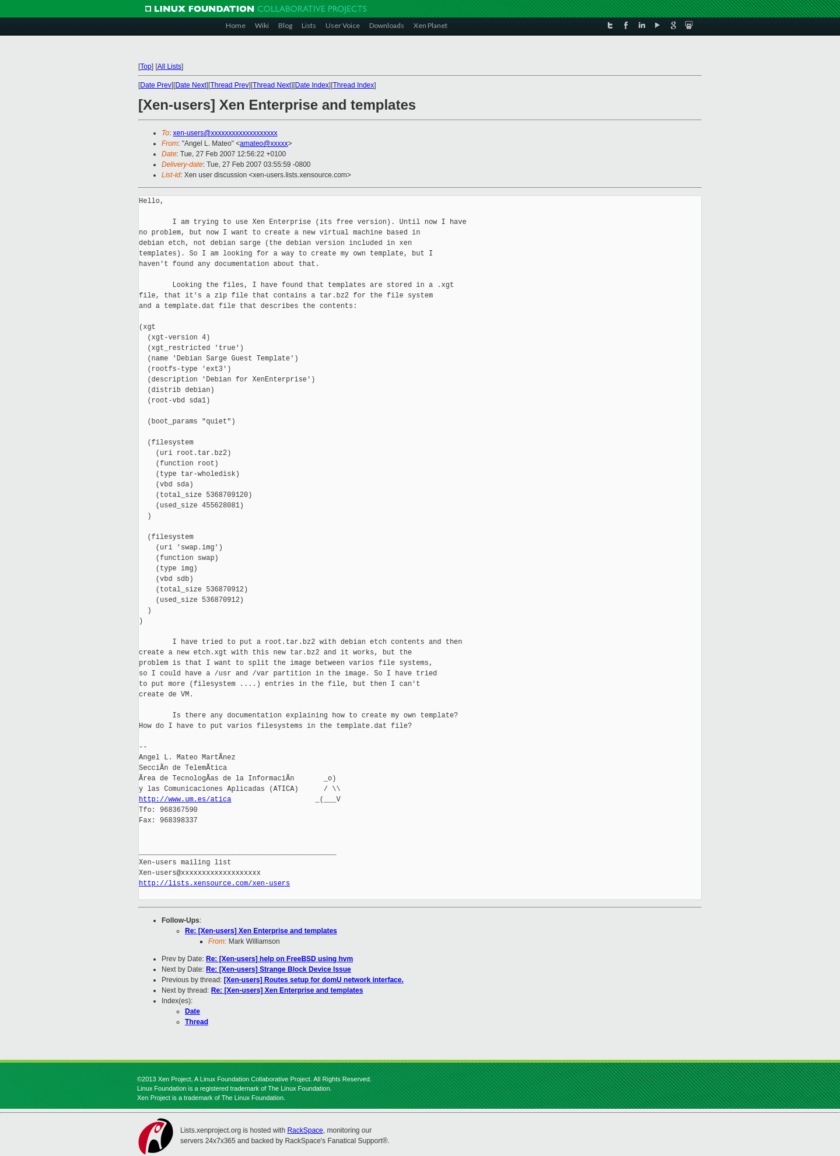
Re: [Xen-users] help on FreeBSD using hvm (279, 959)
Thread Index (353, 85)
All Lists (169, 66)
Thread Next (272, 85)
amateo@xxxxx (264, 143)
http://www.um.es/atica (185, 799)
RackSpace (305, 1130)
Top (145, 66)
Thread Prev (229, 85)
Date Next (190, 85)
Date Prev (155, 85)
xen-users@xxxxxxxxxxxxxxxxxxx (225, 133)
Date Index (312, 85)
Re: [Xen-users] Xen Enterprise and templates (261, 931)
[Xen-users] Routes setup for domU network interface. (314, 980)
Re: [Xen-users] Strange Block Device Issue (278, 969)
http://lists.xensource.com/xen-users (214, 883)
